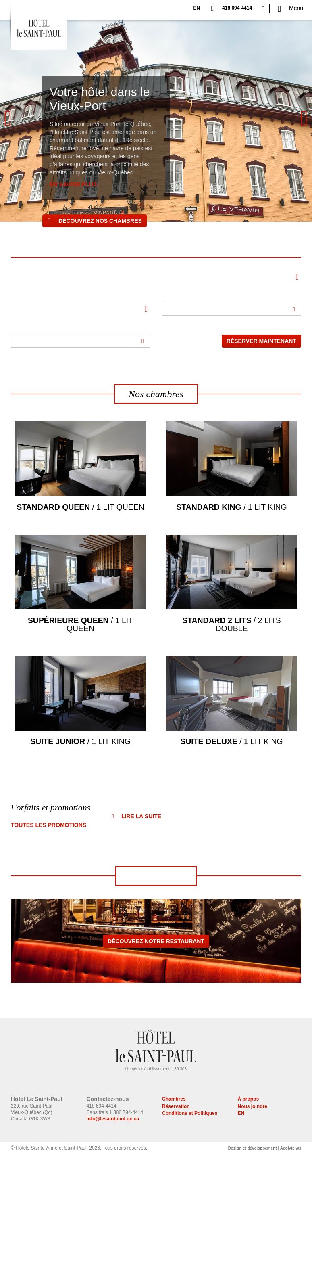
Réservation (176, 1220)
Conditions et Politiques (189, 1227)
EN (196, 8)
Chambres (174, 1214)
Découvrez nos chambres (100, 221)
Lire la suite (141, 930)
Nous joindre (252, 1220)
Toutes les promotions (48, 939)
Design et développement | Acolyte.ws (264, 1263)
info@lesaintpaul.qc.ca (113, 1233)
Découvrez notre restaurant (156, 1055)
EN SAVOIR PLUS (73, 184)
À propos (248, 1214)
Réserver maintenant (261, 341)
